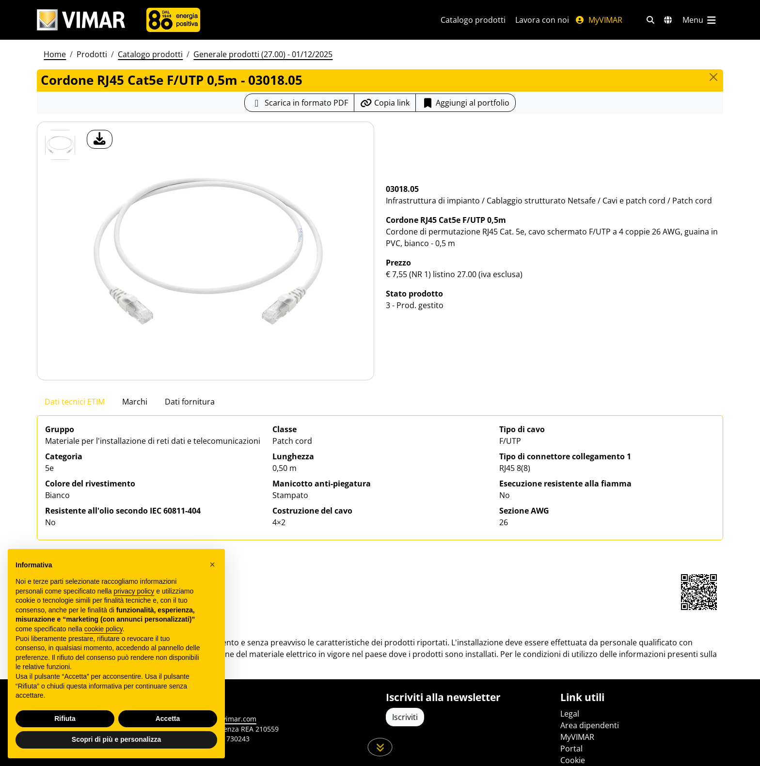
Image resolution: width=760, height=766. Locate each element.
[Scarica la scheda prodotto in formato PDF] (299, 103)
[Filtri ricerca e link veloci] (650, 20)
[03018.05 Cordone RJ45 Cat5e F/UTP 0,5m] (60, 145)
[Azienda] (173, 20)
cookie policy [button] (103, 629)
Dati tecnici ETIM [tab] (75, 401)
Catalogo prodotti (473, 20)
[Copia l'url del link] (385, 103)
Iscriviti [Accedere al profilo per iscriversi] (405, 717)
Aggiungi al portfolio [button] (465, 102)
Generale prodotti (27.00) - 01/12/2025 (262, 54)
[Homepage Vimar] (81, 20)
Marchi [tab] (134, 401)
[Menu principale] (700, 20)
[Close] (713, 77)
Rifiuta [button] (65, 718)
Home (55, 54)
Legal (569, 713)
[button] (212, 564)
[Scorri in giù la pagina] (380, 747)
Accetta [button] (168, 718)
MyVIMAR (598, 20)
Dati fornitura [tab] (190, 401)
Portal (571, 748)
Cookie (572, 760)
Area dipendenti (589, 725)
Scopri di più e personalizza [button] (116, 739)
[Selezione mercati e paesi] (668, 20)
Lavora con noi (542, 20)
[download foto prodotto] (99, 139)
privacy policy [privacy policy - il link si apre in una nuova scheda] (133, 591)
